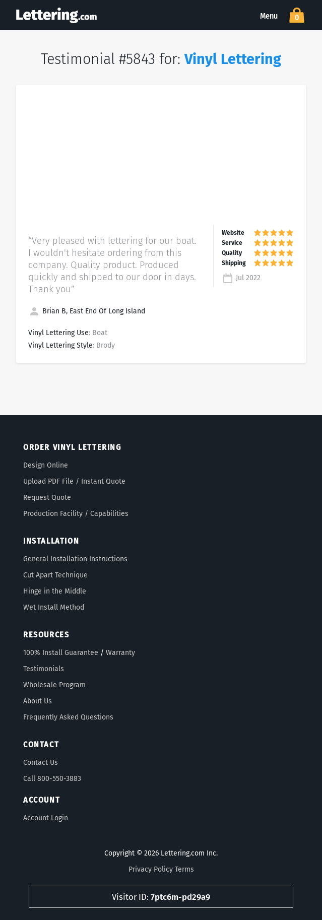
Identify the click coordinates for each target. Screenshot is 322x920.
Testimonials (43, 669)
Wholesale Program (54, 685)
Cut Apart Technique (55, 575)
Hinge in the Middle (54, 591)
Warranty (120, 652)
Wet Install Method (53, 607)
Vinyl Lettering (232, 59)
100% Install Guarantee (60, 652)
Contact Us (40, 762)
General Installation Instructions (75, 559)
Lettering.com (56, 15)
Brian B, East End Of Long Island (86, 311)
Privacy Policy (150, 869)
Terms (184, 869)
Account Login (45, 818)
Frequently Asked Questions (68, 717)
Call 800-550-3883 (52, 778)
